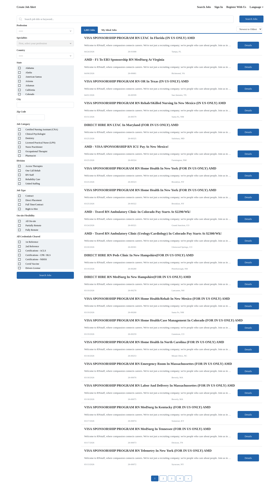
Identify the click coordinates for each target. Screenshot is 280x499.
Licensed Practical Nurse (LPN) (40, 142)
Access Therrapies (34, 166)
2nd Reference (32, 246)
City (19, 99)
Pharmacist (30, 155)
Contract (29, 195)
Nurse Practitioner (34, 147)
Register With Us (236, 7)
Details (248, 45)
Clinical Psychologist (35, 134)
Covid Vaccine (32, 263)
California (30, 90)
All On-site (30, 221)
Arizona (29, 81)
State (19, 62)
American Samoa (33, 76)
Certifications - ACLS (35, 250)
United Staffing (32, 183)
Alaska (28, 72)
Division (21, 160)
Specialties (22, 37)
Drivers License (32, 268)
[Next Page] (188, 478)
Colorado (29, 94)
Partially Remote (33, 225)
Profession (22, 25)
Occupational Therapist (36, 151)
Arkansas (29, 85)
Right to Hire (31, 209)
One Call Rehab (32, 170)
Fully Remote (31, 230)
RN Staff (29, 175)
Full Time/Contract (34, 204)
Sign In (218, 7)
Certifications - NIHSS (36, 259)
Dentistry (29, 138)
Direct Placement (33, 200)
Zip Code (21, 111)
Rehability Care (32, 179)
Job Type (21, 190)
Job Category (23, 124)
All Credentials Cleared (28, 236)
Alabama (29, 68)
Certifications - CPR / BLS (38, 255)
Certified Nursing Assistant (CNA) (41, 129)
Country (21, 50)
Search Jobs (204, 7)
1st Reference (31, 242)
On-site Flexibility (26, 215)
